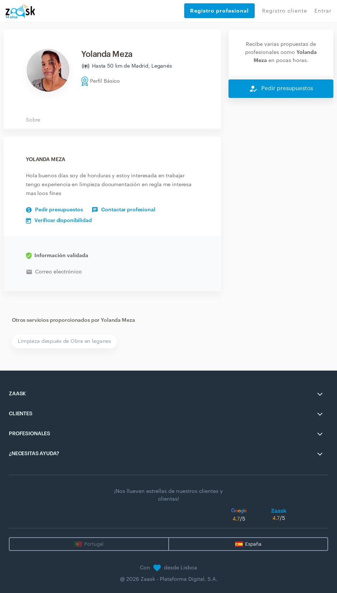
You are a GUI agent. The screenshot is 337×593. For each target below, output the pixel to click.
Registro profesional (219, 10)
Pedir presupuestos (54, 210)
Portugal (93, 544)
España (253, 544)
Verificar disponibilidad (59, 221)
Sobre (33, 120)
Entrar (322, 11)
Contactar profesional (123, 210)
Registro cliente (284, 11)
